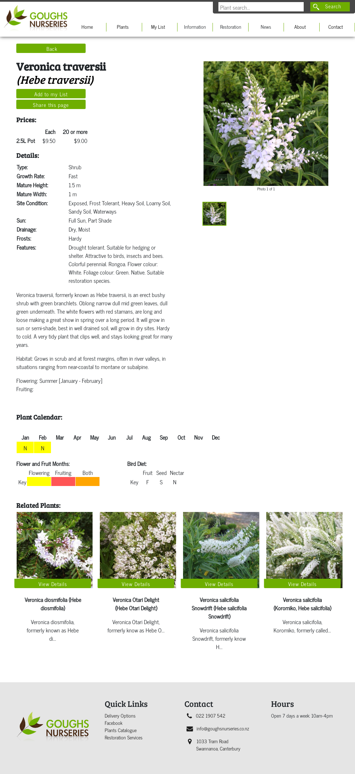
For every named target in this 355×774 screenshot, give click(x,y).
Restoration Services (123, 737)
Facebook (113, 722)
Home (87, 26)
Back (52, 48)
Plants (123, 26)
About (300, 26)
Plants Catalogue (121, 730)
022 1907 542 (206, 715)
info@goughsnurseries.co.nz (218, 728)
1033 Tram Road (214, 744)
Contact (335, 26)
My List (158, 26)
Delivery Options (120, 715)
